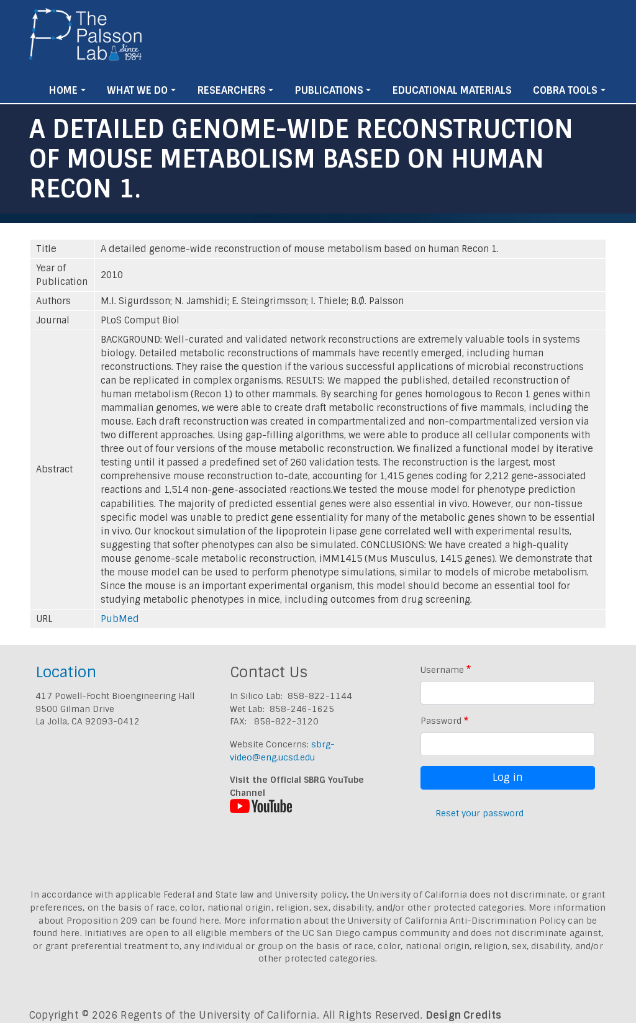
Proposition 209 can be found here (143, 920)
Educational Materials (452, 90)
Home (63, 90)
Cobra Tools (565, 90)
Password (440, 720)
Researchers (232, 90)
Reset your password (479, 813)
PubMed (120, 619)
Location (65, 672)
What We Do (137, 90)
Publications (329, 90)
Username (442, 669)
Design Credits (464, 1015)
